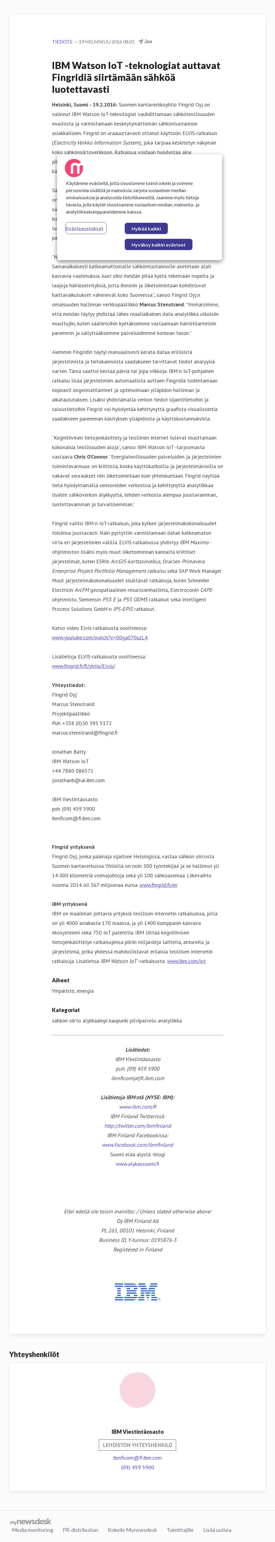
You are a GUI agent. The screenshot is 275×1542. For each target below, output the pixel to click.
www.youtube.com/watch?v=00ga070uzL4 (100, 637)
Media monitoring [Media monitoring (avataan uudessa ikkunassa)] (32, 1530)
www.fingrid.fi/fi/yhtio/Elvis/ (83, 666)
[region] (139, 207)
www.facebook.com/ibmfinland (137, 1144)
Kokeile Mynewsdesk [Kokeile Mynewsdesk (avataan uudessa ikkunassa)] (132, 1530)
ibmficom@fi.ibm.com (137, 1457)
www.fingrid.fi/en (158, 884)
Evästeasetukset (84, 228)
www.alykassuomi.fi (137, 1163)
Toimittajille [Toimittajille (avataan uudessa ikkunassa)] (180, 1530)
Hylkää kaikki (146, 228)
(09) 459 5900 (137, 1467)
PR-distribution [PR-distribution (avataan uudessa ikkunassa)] (80, 1530)
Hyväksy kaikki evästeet (159, 244)
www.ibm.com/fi (137, 1106)
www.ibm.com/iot (186, 961)
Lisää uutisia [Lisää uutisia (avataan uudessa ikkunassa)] (217, 1530)
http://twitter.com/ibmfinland (137, 1125)
